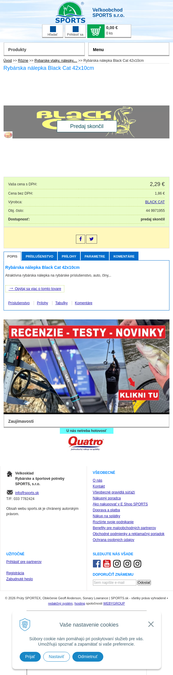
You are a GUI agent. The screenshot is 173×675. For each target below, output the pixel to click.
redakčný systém (60, 603)
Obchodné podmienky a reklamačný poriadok (129, 534)
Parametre (95, 256)
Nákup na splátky (106, 516)
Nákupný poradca (107, 498)
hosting (79, 603)
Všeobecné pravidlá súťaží (114, 492)
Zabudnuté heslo (19, 579)
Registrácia (15, 573)
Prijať (30, 656)
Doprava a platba (106, 510)
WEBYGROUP (114, 603)
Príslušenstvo (39, 256)
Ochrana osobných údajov (113, 540)
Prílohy (69, 256)
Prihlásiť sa (75, 31)
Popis (12, 256)
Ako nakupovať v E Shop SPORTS (120, 504)
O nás (97, 480)
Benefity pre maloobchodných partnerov (124, 528)
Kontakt (99, 486)
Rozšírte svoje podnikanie (113, 522)
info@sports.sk (27, 493)
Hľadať (53, 31)
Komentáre (124, 256)
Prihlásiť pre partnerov (24, 562)
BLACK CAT (155, 202)
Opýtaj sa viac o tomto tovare (35, 288)
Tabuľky (61, 303)
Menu (98, 49)
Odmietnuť (88, 656)
